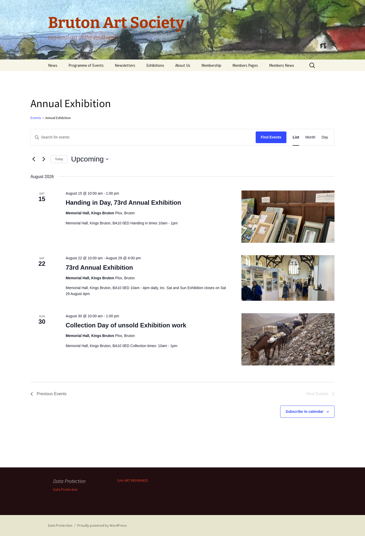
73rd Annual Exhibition (99, 267)
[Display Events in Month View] (310, 137)
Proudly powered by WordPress (102, 525)
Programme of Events (86, 65)
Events (36, 117)
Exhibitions (155, 65)
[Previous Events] (34, 159)
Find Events (271, 137)
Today (59, 159)
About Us (182, 65)
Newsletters (125, 65)
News (52, 65)
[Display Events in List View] (296, 137)
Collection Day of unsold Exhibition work (126, 325)
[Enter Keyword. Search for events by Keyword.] (143, 137)
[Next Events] (44, 159)
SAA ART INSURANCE (132, 480)
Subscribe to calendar (304, 411)
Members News (281, 65)
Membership (211, 65)
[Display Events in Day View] (325, 137)
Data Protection (65, 489)
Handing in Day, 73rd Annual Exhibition (123, 202)
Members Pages (245, 65)
